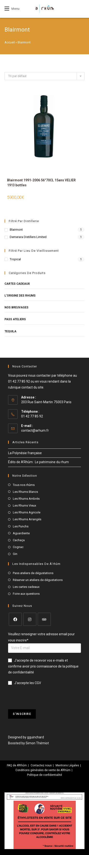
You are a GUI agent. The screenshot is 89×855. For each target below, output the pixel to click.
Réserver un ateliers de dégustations (38, 580)
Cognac (18, 547)
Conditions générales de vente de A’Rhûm (42, 770)
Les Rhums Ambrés (26, 498)
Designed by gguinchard (26, 737)
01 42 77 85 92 (19, 381)
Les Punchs (20, 526)
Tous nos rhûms (24, 485)
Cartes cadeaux (17, 283)
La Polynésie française (25, 453)
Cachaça (19, 540)
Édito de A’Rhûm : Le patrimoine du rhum (38, 462)
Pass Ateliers (15, 319)
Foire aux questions (26, 593)
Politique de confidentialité (44, 775)
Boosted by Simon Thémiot (28, 743)
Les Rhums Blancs (25, 492)
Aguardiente (21, 533)
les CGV (35, 683)
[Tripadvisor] (44, 619)
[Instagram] (29, 619)
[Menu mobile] (12, 9)
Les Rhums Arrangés (27, 519)
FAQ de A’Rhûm (17, 765)
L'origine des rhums (20, 295)
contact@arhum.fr (35, 430)
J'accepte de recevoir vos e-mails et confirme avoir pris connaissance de (43, 666)
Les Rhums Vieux (24, 505)
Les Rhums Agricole (26, 512)
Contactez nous (41, 765)
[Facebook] (15, 619)
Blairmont (16, 229)
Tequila (10, 331)
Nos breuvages (16, 307)
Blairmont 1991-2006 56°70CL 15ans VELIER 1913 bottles (41, 182)
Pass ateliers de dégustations (33, 573)
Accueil (10, 42)
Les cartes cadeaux (26, 587)
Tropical (15, 259)
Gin (15, 554)
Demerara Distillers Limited (28, 237)
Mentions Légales (67, 765)
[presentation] (44, 700)
